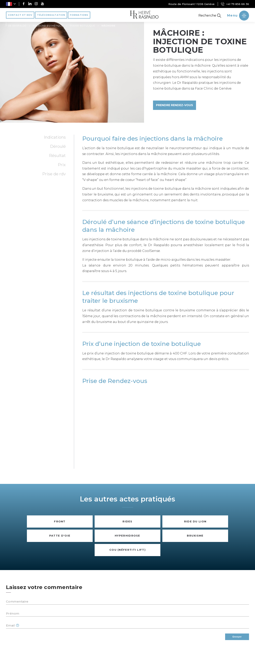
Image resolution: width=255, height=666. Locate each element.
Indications (55, 137)
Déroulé (58, 146)
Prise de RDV (54, 174)
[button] (11, 4)
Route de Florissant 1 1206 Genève (191, 4)
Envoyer (237, 636)
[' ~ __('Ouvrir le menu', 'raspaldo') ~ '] (238, 16)
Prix (62, 164)
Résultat (57, 155)
